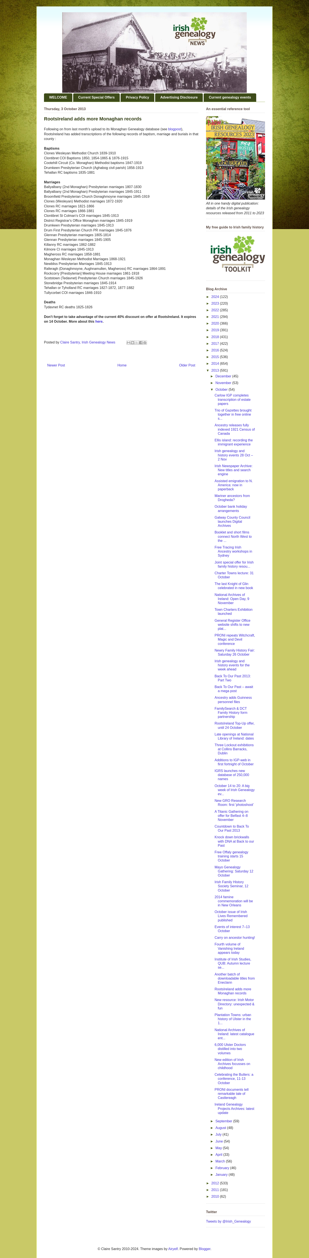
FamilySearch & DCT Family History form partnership (231, 713)
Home (122, 365)
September (224, 1121)
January (222, 1174)
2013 (215, 370)
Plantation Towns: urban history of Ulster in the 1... (233, 1019)
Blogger (204, 1249)
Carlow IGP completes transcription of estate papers (233, 399)
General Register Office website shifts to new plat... (232, 625)
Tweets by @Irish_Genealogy (228, 1221)
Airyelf (173, 1249)
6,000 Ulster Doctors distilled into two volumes (230, 1049)
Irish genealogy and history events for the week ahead (232, 665)
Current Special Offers (96, 97)
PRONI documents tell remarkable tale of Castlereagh (231, 1094)
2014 (215, 363)
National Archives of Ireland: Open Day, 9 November (232, 599)
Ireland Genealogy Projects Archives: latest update (234, 1108)
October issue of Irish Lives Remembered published (231, 916)
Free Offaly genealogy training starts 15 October (231, 856)
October (222, 389)
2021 (215, 317)
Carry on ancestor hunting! (235, 937)
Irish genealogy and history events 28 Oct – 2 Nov (234, 455)
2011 (215, 1190)
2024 (215, 297)
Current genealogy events (230, 97)
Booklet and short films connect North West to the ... (233, 536)
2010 (215, 1196)
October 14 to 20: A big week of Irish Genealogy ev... (235, 790)
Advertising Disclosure (179, 97)
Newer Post (56, 365)
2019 (215, 330)
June (219, 1141)
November (223, 383)
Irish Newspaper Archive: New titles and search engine (234, 470)
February (222, 1168)
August (221, 1128)
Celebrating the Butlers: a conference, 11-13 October (234, 1079)
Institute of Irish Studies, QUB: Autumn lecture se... (233, 963)
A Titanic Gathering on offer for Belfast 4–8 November (231, 816)
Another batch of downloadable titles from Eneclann (235, 978)
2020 (215, 323)
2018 (215, 337)
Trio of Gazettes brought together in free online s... (233, 414)
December (223, 376)
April (219, 1154)
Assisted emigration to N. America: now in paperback (234, 485)
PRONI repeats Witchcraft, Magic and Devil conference (235, 639)
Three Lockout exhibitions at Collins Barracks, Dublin (234, 749)
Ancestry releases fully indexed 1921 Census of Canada (235, 429)
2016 (215, 350)
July (219, 1134)
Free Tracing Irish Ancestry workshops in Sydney (233, 551)
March (220, 1161)
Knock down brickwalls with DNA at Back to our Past (234, 841)
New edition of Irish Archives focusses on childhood (232, 1064)
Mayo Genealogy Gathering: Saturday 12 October (234, 871)
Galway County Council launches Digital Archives (232, 521)
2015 (215, 357)
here (99, 321)
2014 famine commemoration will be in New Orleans (234, 901)
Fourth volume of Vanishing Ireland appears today (229, 948)
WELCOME (58, 97)
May (219, 1148)
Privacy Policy (137, 97)
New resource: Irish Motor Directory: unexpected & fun (234, 1004)
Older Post (187, 365)
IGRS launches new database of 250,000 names (232, 775)
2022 (215, 310)
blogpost (174, 129)
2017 (215, 343)
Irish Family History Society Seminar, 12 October (231, 886)
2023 (215, 303)
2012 (215, 1183)
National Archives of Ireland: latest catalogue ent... (234, 1034)
